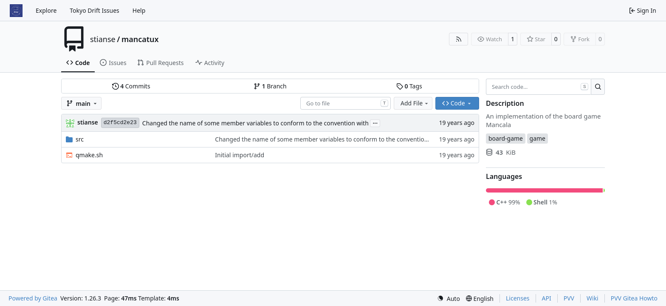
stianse (103, 39)
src (80, 139)
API (546, 298)
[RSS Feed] (458, 39)
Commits (131, 86)
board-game (505, 138)
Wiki (592, 298)
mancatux (140, 39)
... (375, 122)
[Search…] (598, 87)
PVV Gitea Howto (634, 298)
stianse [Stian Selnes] (87, 122)
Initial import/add (239, 155)
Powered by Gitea (32, 298)
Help (139, 10)
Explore (46, 10)
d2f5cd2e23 (120, 122)
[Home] (16, 10)
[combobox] (345, 103)
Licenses (518, 298)
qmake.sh (89, 155)
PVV (569, 298)
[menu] (448, 299)
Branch (270, 86)
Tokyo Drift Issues (94, 10)
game (537, 138)
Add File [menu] (415, 103)
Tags (409, 86)
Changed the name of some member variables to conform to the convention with (255, 123)
